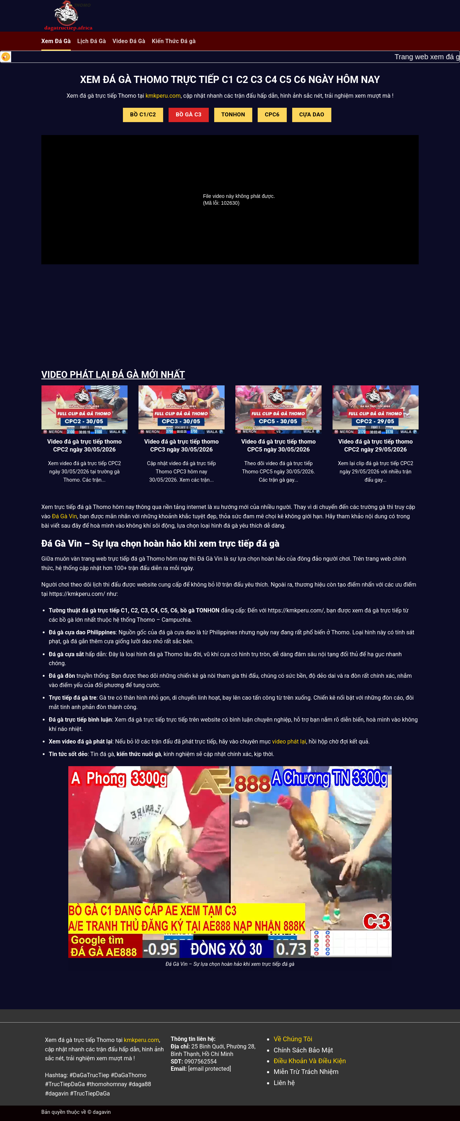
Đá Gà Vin (64, 516)
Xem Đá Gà (56, 41)
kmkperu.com (162, 95)
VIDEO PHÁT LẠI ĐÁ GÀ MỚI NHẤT (113, 374)
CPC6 (272, 114)
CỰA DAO (312, 114)
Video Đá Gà (129, 41)
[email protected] (209, 1068)
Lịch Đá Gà (91, 41)
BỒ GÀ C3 (189, 114)
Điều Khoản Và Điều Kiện (309, 1061)
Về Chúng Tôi (292, 1039)
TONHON (233, 114)
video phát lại (289, 741)
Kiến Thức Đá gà (174, 41)
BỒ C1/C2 (143, 114)
